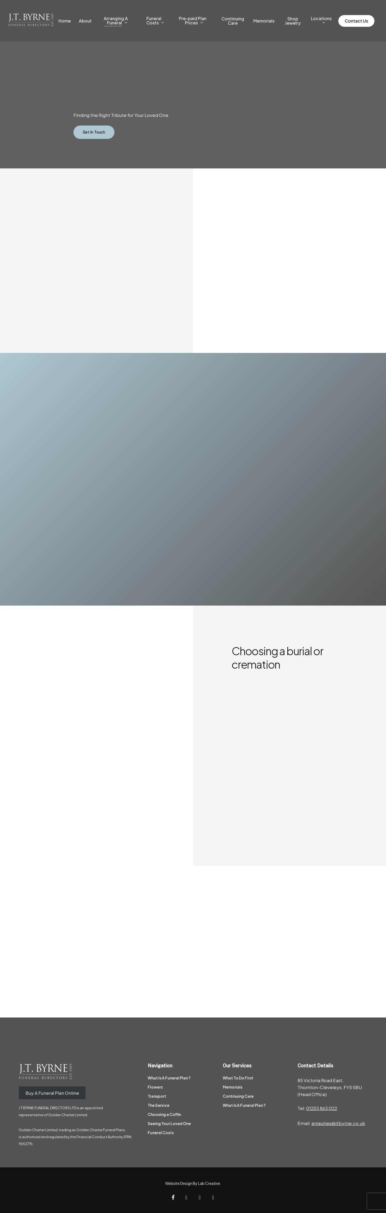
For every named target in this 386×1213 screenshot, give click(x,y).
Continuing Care (238, 1096)
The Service (158, 1105)
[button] (93, 132)
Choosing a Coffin (164, 1114)
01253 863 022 (321, 1108)
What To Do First (238, 1077)
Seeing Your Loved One (169, 1123)
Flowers (155, 1087)
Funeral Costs (161, 1132)
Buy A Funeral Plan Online (52, 1093)
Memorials (232, 1087)
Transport (157, 1096)
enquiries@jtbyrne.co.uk (338, 1123)
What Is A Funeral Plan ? (169, 1077)
